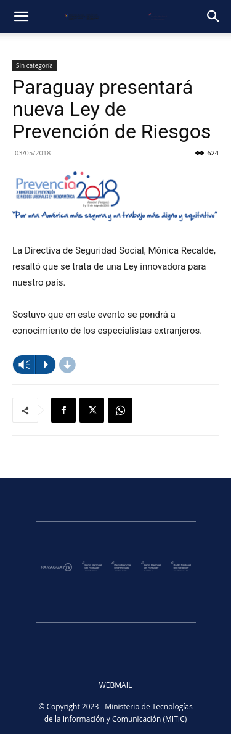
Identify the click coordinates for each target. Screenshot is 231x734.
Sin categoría (34, 65)
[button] (21, 16)
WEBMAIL (115, 685)
